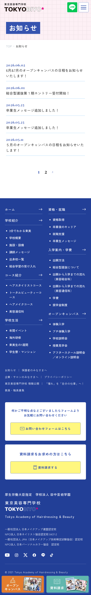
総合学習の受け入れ (22, 266)
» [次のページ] (52, 171)
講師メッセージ (19, 252)
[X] (25, 555)
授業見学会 (60, 345)
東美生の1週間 (18, 345)
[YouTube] (7, 555)
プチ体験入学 (61, 331)
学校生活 (12, 320)
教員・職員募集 (15, 390)
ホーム (10, 210)
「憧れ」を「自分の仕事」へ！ (64, 383)
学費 (56, 298)
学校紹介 (12, 221)
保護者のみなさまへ (34, 370)
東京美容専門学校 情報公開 (22, 383)
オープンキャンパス (63, 314)
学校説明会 (60, 338)
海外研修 (15, 337)
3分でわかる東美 (20, 231)
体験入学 (58, 324)
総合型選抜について (66, 267)
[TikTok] (51, 555)
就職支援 (58, 234)
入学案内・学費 (60, 250)
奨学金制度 (60, 305)
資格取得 (58, 220)
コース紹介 (13, 275)
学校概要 (15, 238)
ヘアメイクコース (21, 304)
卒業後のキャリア (64, 227)
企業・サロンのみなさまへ (21, 377)
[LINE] (72, 7)
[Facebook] (34, 555)
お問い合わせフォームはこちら (45, 428)
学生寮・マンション (22, 352)
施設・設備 (16, 245)
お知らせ (10, 370)
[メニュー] (84, 7)
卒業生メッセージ (64, 241)
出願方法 (58, 260)
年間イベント (18, 330)
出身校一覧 (16, 259)
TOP (9, 46)
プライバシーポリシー (58, 377)
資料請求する (45, 467)
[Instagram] (16, 555)
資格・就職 (56, 210)
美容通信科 (16, 311)
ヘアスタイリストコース (25, 285)
